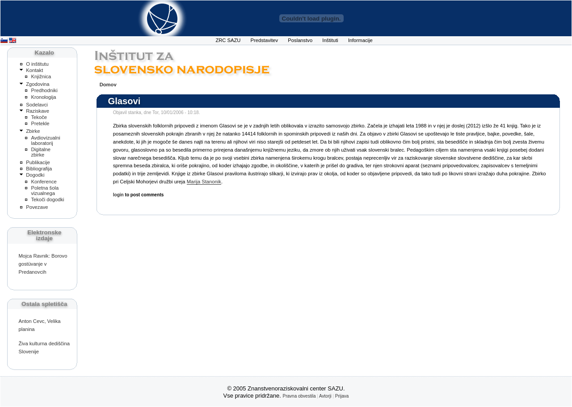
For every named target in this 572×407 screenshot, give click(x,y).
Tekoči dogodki (47, 199)
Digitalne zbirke (40, 152)
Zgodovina (37, 84)
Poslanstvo (300, 40)
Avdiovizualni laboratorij (45, 140)
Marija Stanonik (204, 181)
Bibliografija (39, 168)
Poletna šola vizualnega (45, 190)
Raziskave (37, 111)
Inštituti (330, 40)
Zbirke (33, 131)
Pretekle (40, 123)
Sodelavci (37, 104)
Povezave (37, 207)
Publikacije (38, 162)
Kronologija (43, 97)
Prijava (342, 396)
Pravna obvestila (299, 396)
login (118, 194)
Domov (108, 84)
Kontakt (34, 70)
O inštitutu (37, 64)
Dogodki (35, 175)
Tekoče (39, 117)
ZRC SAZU (227, 40)
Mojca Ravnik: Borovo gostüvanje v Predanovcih (42, 264)
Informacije (360, 40)
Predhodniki (44, 90)
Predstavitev (264, 40)
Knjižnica (41, 76)
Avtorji (325, 396)
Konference (43, 181)
